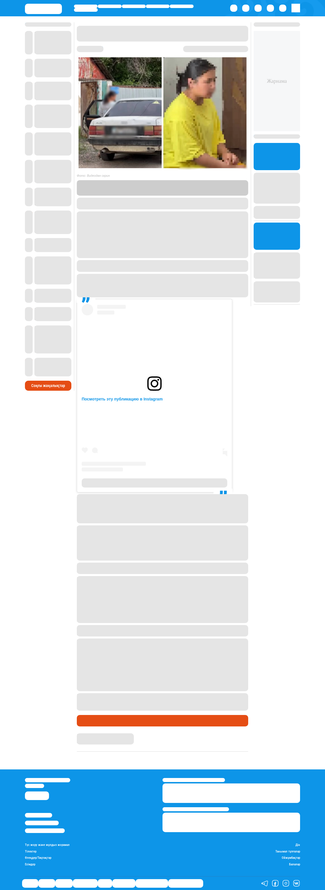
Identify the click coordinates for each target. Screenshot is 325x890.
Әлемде (134, 6)
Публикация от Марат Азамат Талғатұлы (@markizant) (154, 483)
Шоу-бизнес (86, 9)
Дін (297, 845)
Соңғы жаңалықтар (48, 385)
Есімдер (30, 864)
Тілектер (30, 851)
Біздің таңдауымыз (185, 883)
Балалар (294, 864)
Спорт (182, 6)
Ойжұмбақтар (291, 858)
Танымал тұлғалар (287, 851)
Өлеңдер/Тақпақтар (38, 858)
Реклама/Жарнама (42, 823)
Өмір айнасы (157, 6)
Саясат (85, 6)
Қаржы (110, 6)
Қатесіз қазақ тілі (151, 883)
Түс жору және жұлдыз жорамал (47, 845)
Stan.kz (209, 188)
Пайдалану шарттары (45, 830)
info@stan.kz (34, 786)
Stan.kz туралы (38, 815)
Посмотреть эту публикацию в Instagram (122, 399)
